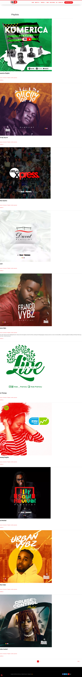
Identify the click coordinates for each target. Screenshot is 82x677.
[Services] (43, 2)
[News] (47, 2)
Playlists (8, 77)
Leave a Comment (3, 77)
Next (79, 661)
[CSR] (56, 2)
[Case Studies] (52, 2)
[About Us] (37, 2)
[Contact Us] (60, 2)
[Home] (32, 2)
